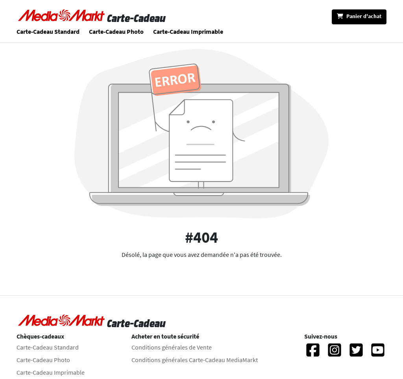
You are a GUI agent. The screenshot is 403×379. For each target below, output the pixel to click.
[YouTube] (377, 353)
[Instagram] (334, 353)
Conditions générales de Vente (171, 347)
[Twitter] (356, 353)
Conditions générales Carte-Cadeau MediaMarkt (194, 360)
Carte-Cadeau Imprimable (188, 31)
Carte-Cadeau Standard (48, 31)
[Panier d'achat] (359, 16)
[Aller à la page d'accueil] (62, 18)
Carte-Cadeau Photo (116, 31)
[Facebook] (313, 353)
